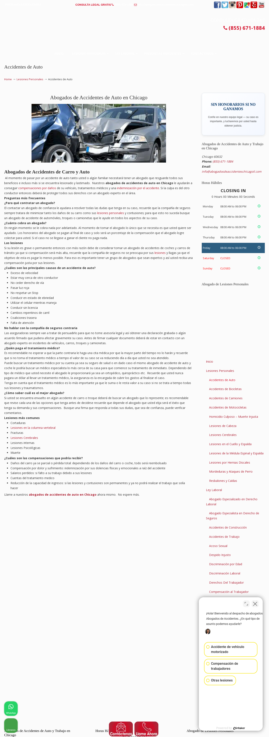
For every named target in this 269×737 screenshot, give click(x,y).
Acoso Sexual (218, 546)
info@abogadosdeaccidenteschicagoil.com (165, 4)
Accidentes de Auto (222, 380)
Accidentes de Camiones (226, 398)
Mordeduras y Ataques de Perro (231, 471)
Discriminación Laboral (224, 573)
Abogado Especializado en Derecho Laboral (231, 501)
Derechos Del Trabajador (226, 582)
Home (8, 79)
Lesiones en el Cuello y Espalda (230, 444)
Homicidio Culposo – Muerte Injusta (233, 417)
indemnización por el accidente (138, 188)
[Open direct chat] (246, 603)
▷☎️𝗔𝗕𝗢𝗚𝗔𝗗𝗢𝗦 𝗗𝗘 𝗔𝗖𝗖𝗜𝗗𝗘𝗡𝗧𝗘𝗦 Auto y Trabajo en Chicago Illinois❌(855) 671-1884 (134, 24)
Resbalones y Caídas (223, 481)
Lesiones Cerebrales (24, 438)
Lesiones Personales (30, 79)
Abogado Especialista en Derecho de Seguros (232, 515)
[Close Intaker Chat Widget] (255, 603)
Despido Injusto (220, 555)
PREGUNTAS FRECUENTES (23, 4)
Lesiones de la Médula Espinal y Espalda (236, 453)
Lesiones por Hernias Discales (229, 462)
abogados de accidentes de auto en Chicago (62, 495)
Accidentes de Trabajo (224, 537)
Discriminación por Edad (225, 564)
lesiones (160, 253)
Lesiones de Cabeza (222, 426)
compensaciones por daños (37, 188)
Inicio (209, 361)
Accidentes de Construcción (228, 527)
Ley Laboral (214, 490)
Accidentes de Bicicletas (225, 389)
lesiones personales (110, 213)
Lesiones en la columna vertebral (33, 428)
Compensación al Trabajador (229, 592)
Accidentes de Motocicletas (228, 407)
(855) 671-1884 (124, 4)
